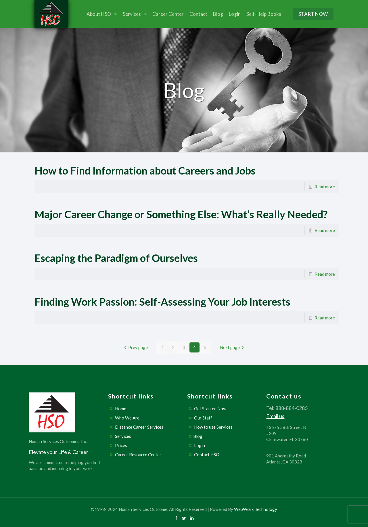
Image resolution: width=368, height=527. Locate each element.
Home (120, 408)
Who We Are (127, 417)
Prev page (135, 347)
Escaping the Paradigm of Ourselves (116, 258)
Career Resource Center (138, 454)
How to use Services (213, 427)
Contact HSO (206, 454)
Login (199, 445)
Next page (233, 347)
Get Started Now (210, 408)
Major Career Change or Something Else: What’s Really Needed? (180, 214)
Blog (197, 436)
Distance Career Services (139, 427)
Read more (325, 186)
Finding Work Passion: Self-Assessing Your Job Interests (162, 301)
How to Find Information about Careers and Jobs (145, 170)
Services (123, 436)
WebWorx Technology (255, 509)
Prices (121, 445)
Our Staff (203, 417)
